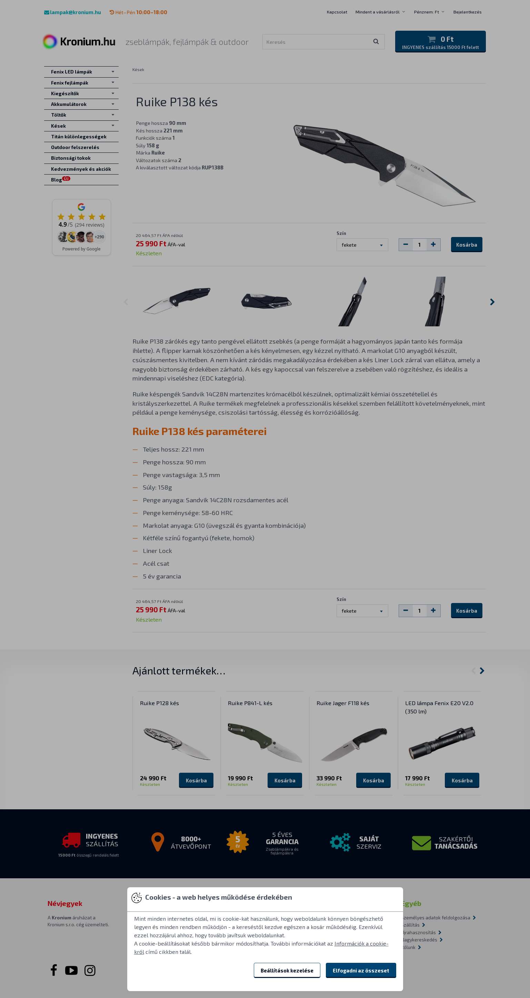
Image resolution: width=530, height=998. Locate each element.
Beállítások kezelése (287, 970)
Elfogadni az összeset (361, 970)
